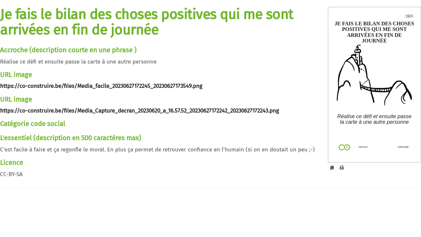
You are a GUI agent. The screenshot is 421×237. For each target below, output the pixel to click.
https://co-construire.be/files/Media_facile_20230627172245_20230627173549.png (101, 86)
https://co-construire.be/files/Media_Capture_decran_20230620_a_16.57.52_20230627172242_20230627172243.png (139, 110)
